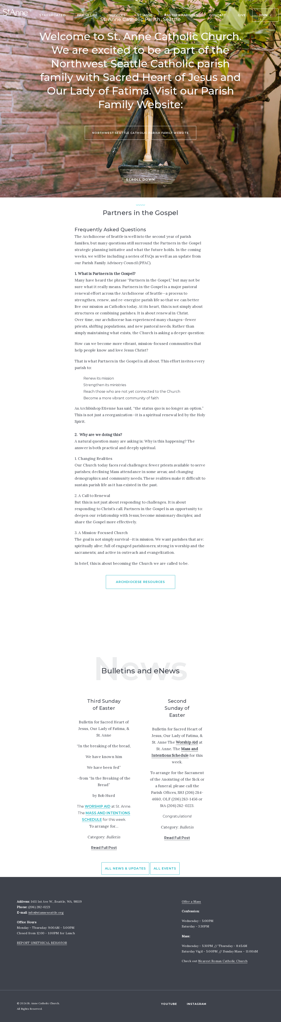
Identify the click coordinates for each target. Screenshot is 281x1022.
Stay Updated (52, 15)
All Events (165, 868)
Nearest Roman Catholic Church (222, 961)
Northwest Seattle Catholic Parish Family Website (140, 125)
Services (117, 15)
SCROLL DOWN (140, 179)
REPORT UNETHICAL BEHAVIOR (42, 943)
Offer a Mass (191, 902)
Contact (217, 15)
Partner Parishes (181, 15)
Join (263, 15)
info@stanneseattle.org (46, 912)
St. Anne (145, 15)
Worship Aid (97, 806)
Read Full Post (104, 848)
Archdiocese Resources (140, 582)
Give (242, 15)
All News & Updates (125, 868)
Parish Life (87, 15)
